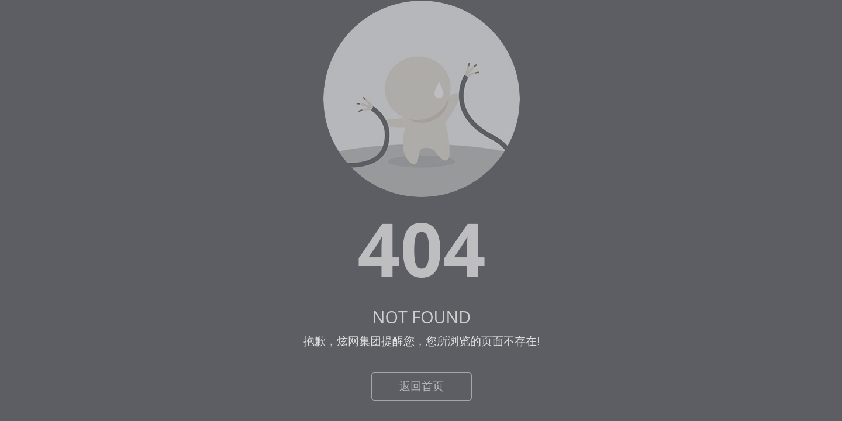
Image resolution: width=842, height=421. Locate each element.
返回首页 (421, 385)
